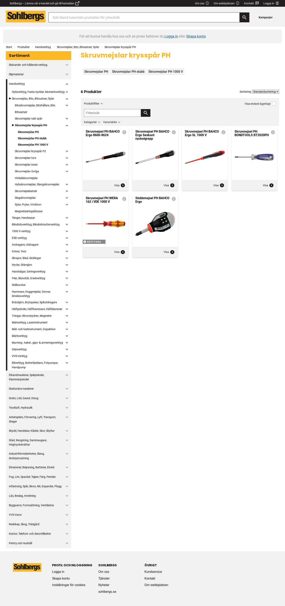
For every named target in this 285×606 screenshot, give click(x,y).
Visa (119, 185)
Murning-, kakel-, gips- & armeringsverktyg (37, 342)
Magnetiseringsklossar (29, 211)
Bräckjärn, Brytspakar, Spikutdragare (34, 302)
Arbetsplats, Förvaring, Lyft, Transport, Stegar (32, 419)
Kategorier (90, 122)
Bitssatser (21, 112)
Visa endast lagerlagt (260, 104)
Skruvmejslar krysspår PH (120, 47)
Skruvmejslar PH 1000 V (33, 144)
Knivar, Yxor (19, 251)
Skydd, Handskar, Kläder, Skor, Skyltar (32, 430)
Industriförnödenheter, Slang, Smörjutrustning (27, 456)
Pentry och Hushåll (20, 543)
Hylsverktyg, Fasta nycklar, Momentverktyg (38, 91)
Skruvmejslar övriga (27, 171)
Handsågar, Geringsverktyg (28, 271)
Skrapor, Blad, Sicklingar (26, 258)
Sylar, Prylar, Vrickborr (28, 204)
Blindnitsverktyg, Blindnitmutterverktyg (36, 224)
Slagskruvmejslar (25, 197)
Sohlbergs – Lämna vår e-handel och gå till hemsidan (44, 3)
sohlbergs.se (107, 591)
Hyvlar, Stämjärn (22, 264)
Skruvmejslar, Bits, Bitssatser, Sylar (78, 47)
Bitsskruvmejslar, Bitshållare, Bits (35, 105)
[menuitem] (267, 17)
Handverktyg (43, 47)
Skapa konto (61, 578)
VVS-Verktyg (19, 356)
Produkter (23, 47)
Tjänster (104, 578)
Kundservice (153, 571)
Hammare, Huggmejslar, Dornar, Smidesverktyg (31, 294)
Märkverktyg (19, 335)
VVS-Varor (15, 514)
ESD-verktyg (19, 237)
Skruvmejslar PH (28, 132)
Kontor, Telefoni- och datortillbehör (30, 533)
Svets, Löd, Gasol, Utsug (23, 398)
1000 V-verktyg (21, 231)
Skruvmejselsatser (26, 191)
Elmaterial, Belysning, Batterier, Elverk (31, 467)
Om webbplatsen (226, 3)
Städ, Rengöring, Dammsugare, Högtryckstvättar (28, 442)
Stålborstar (19, 285)
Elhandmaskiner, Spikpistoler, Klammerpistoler (26, 377)
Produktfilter (91, 103)
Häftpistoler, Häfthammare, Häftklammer (37, 309)
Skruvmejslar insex (26, 164)
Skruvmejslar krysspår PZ (30, 151)
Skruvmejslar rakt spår (28, 118)
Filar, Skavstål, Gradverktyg (28, 278)
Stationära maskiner (21, 388)
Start (9, 47)
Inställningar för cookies (68, 585)
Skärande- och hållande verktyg (28, 64)
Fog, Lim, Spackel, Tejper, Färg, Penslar (32, 476)
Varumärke (110, 122)
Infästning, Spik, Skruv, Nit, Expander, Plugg (35, 486)
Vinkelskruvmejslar (26, 178)
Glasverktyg (19, 349)
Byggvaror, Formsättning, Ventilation (31, 505)
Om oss (202, 3)
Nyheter (103, 585)
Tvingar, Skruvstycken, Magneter (32, 315)
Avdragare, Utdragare (25, 244)
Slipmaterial (16, 74)
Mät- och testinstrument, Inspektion (34, 329)
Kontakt (251, 3)
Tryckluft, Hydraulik (20, 407)
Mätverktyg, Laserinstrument (30, 322)
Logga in (58, 571)
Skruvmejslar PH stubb (32, 138)
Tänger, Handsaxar (23, 217)
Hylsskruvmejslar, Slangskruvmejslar (37, 184)
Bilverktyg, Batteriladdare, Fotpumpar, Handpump (35, 365)
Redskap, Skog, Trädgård (24, 524)
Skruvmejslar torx (25, 157)
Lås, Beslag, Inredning (22, 495)
